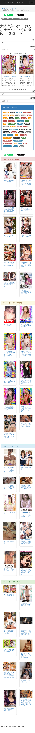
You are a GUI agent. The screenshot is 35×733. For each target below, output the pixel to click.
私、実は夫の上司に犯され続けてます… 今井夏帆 (9, 632)
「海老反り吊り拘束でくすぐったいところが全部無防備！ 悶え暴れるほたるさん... (26, 633)
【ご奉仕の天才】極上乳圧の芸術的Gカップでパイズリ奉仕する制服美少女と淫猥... (9, 210)
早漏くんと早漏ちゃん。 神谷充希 (9, 181)
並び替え (31, 46)
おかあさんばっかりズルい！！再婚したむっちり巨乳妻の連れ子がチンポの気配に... (26, 183)
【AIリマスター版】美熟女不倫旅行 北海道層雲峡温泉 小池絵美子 (9, 284)
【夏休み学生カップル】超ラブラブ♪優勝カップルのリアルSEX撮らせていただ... (9, 354)
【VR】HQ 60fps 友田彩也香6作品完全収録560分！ (26, 325)
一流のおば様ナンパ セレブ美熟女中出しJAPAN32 (9, 596)
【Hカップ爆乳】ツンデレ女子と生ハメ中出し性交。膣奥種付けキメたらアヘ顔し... (26, 354)
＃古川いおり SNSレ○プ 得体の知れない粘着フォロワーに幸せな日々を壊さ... (26, 291)
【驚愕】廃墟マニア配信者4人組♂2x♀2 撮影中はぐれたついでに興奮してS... (9, 435)
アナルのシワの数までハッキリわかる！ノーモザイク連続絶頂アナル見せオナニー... (9, 470)
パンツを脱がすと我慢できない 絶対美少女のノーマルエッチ (26, 604)
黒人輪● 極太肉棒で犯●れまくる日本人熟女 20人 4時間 (26, 209)
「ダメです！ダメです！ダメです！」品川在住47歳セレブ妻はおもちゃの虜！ (9, 487)
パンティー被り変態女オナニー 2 (9, 236)
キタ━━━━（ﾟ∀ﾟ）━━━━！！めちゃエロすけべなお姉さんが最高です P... (26, 514)
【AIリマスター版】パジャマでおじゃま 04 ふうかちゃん (9, 650)
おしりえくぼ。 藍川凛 (9, 513)
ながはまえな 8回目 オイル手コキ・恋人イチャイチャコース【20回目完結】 (26, 655)
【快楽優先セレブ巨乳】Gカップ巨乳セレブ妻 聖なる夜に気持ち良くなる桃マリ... (26, 409)
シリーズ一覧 (12, 8)
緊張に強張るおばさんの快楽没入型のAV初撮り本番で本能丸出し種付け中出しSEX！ (26, 488)
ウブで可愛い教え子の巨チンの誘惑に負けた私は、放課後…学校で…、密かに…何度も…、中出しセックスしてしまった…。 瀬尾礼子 (26, 703)
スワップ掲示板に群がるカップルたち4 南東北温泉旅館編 (9, 264)
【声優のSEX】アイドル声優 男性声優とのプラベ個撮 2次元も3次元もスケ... (9, 408)
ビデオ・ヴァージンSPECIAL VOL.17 (26, 236)
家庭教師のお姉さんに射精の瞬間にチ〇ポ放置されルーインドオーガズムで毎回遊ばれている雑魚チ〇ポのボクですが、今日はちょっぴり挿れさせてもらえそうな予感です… (9, 677)
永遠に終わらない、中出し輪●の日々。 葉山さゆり (9, 709)
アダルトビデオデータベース (12, 2)
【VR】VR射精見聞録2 (26, 468)
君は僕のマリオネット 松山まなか (26, 681)
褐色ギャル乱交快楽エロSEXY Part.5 (9, 569)
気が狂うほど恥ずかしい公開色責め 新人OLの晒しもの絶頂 (26, 425)
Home (4, 8)
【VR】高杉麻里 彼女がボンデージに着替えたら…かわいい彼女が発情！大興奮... (26, 541)
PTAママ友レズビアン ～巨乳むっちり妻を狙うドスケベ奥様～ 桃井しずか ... (26, 264)
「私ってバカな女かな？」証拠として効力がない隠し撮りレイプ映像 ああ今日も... (26, 571)
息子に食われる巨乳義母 (9, 542)
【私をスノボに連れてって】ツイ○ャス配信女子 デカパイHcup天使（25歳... (9, 380)
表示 (33, 40)
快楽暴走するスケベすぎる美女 (9, 325)
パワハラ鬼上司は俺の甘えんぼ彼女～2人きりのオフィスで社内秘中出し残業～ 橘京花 (26, 381)
